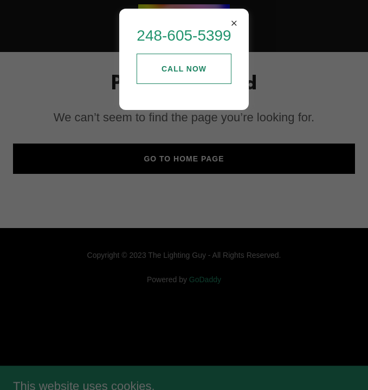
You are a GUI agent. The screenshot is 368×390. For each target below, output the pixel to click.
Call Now (184, 68)
